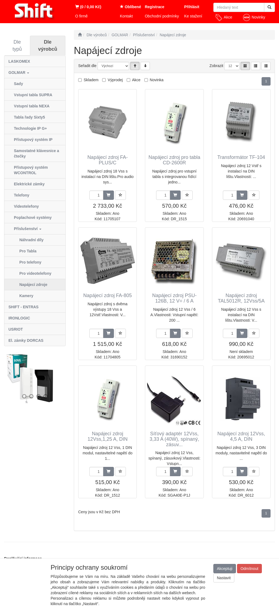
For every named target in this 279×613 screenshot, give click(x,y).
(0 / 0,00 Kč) (88, 7)
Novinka (157, 80)
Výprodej (115, 80)
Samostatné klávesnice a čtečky (36, 153)
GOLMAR (18, 72)
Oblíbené (130, 7)
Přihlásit (191, 7)
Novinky (253, 17)
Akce (223, 17)
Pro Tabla (28, 251)
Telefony (21, 195)
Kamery (26, 296)
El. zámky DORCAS (25, 340)
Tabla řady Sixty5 (29, 117)
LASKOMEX (19, 61)
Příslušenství (27, 229)
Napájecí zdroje (33, 284)
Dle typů (17, 45)
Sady (18, 83)
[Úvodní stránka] (80, 35)
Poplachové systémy (33, 217)
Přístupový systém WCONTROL (31, 170)
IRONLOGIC (19, 318)
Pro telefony (30, 262)
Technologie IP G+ (30, 128)
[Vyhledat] (269, 7)
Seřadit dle (87, 66)
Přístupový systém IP (33, 139)
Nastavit (224, 578)
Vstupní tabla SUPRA (33, 95)
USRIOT (15, 329)
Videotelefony (26, 206)
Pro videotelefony (35, 273)
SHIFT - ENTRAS (23, 307)
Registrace (154, 7)
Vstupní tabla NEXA (32, 106)
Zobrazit (216, 66)
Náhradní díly (31, 240)
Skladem (91, 80)
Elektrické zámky (29, 184)
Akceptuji (224, 568)
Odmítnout (249, 568)
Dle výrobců (47, 45)
